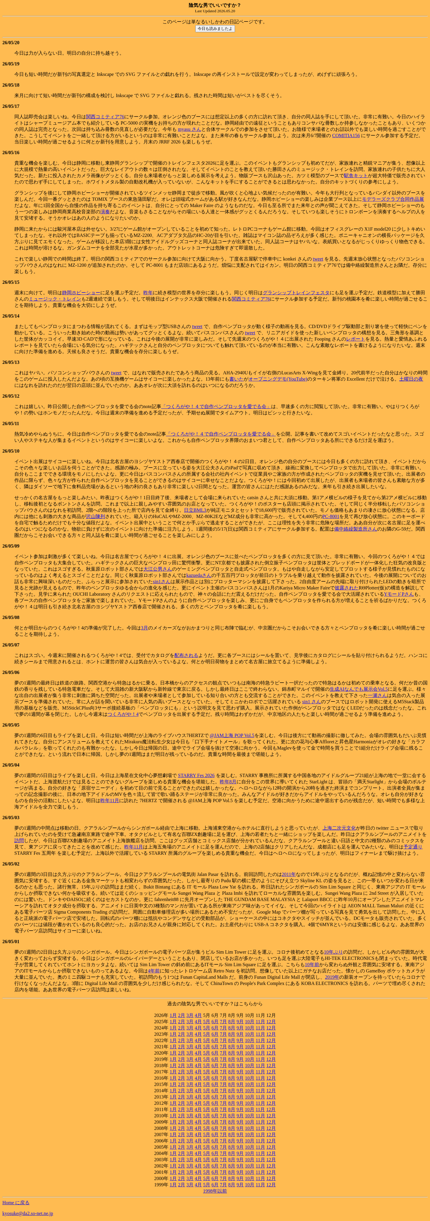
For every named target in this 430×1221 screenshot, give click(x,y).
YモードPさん (399, 594)
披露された (347, 587)
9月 (240, 1021)
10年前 (312, 964)
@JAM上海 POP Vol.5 (232, 735)
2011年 (289, 874)
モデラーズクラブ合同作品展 (393, 199)
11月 (260, 1021)
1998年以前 (215, 1191)
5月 (206, 1021)
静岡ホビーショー (81, 292)
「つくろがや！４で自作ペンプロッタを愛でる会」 (216, 406)
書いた (236, 379)
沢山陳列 (95, 516)
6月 (215, 1021)
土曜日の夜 (411, 379)
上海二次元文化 (339, 828)
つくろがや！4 (123, 714)
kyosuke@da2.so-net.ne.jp (27, 1213)
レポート (355, 338)
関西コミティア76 (105, 116)
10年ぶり (333, 952)
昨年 (148, 292)
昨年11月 (109, 800)
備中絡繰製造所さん (355, 528)
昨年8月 (228, 781)
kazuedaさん (198, 575)
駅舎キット (356, 175)
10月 (249, 1021)
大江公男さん (157, 569)
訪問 (19, 840)
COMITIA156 (346, 135)
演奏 (105, 211)
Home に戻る (16, 1202)
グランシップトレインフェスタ (296, 292)
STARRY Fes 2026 (196, 775)
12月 (271, 1021)
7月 (223, 1021)
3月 (144, 627)
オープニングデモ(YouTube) (277, 379)
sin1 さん (311, 701)
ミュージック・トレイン (55, 298)
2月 (181, 1015)
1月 (173, 1015)
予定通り (413, 846)
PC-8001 (331, 516)
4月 (198, 1015)
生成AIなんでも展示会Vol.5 (359, 689)
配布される (186, 655)
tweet (318, 258)
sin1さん (162, 581)
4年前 (154, 970)
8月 (231, 1021)
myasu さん (189, 129)
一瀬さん (377, 695)
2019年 (332, 977)
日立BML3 (195, 510)
